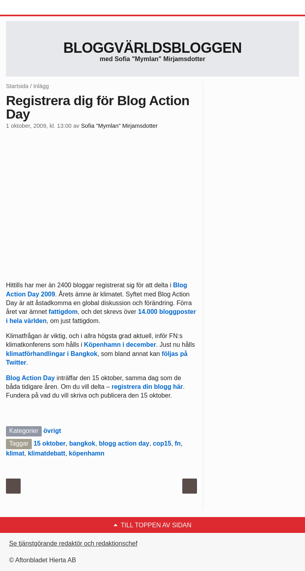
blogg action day (124, 443)
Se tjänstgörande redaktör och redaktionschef (73, 543)
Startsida (17, 86)
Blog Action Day (30, 378)
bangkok (82, 443)
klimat (15, 453)
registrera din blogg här (147, 386)
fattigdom (62, 311)
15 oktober (49, 443)
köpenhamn (86, 453)
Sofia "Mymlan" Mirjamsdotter (119, 126)
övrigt (52, 430)
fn (178, 443)
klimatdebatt (46, 453)
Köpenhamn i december (120, 344)
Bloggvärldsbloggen (152, 48)
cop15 (162, 443)
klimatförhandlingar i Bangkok (51, 353)
